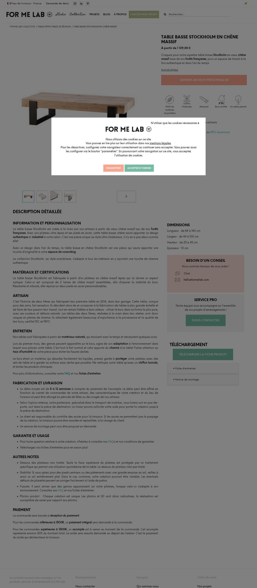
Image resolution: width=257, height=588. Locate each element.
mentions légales (161, 143)
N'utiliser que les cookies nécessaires (175, 123)
